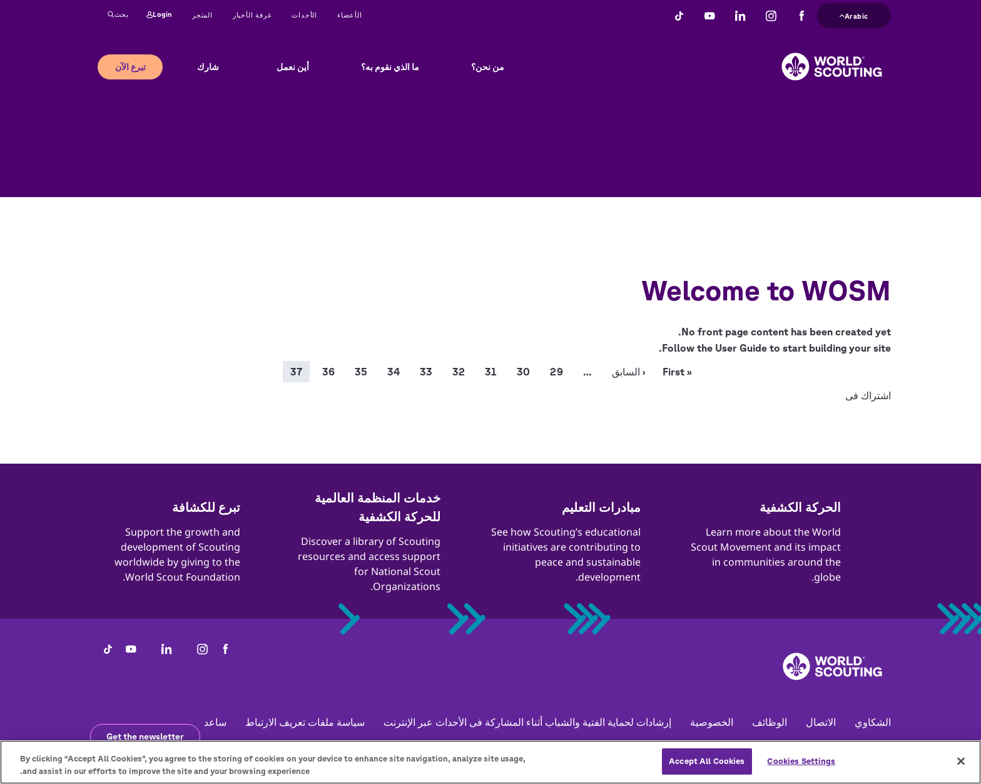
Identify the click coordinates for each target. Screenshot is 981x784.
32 (458, 371)
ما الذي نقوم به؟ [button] (390, 67)
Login (159, 15)
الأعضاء (349, 15)
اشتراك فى (868, 395)
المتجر (202, 15)
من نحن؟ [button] (487, 67)
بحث (118, 15)
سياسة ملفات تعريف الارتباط (305, 722)
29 (556, 371)
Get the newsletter (145, 736)
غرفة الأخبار (252, 15)
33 (426, 371)
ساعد (215, 722)
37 (296, 371)
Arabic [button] (854, 15)
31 (491, 371)
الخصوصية (711, 722)
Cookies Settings (801, 771)
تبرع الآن (130, 67)
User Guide (741, 348)
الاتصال (821, 722)
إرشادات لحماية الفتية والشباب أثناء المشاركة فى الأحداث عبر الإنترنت (527, 722)
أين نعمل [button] (293, 67)
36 (328, 371)
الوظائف (769, 722)
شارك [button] (208, 67)
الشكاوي (873, 722)
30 (523, 371)
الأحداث (304, 15)
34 (393, 371)
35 (361, 371)
